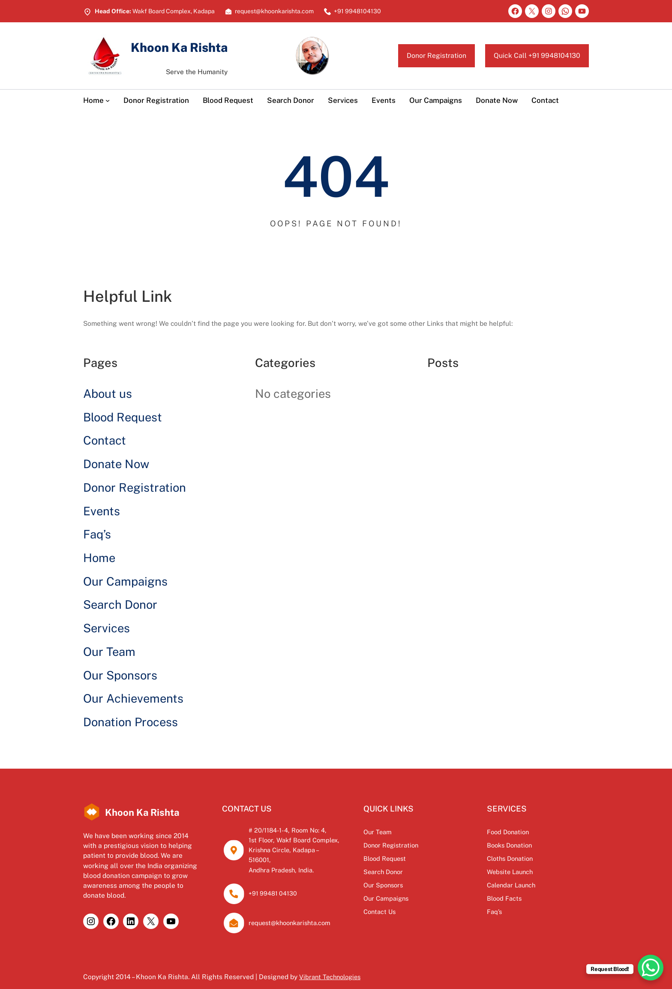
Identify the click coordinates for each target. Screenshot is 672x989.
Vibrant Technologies (332, 967)
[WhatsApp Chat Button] (650, 967)
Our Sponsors (120, 675)
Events (101, 511)
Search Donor (120, 604)
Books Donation (532, 845)
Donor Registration (415, 55)
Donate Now (116, 464)
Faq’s (97, 534)
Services (106, 628)
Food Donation (530, 832)
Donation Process (130, 722)
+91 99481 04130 (282, 883)
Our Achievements (133, 698)
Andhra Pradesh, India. (293, 859)
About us (107, 393)
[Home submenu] (107, 100)
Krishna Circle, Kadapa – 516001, (308, 850)
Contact (104, 440)
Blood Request (122, 417)
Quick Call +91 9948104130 (528, 55)
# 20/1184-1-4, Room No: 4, (299, 830)
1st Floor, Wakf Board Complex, (306, 840)
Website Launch (532, 871)
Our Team (109, 651)
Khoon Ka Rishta (193, 46)
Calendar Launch (534, 885)
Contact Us (421, 911)
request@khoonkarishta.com (302, 913)
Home (99, 558)
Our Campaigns (125, 581)
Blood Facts (525, 898)
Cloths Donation (532, 858)
